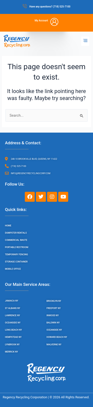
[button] (85, 41)
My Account (41, 20)
